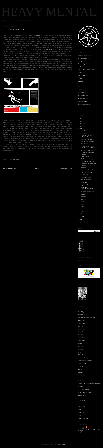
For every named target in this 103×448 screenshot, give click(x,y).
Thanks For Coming (83, 418)
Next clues (80, 369)
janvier (83, 216)
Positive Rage (81, 381)
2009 (81, 128)
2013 (81, 118)
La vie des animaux (82, 58)
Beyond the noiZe (82, 314)
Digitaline (80, 81)
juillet (82, 201)
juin (82, 204)
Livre (79, 110)
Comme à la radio (82, 101)
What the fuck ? (82, 75)
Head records (49, 49)
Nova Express (81, 375)
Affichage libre (81, 98)
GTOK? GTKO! (82, 343)
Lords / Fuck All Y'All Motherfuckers (86, 136)
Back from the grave (83, 95)
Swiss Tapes (81, 412)
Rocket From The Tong (83, 398)
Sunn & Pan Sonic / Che (87, 150)
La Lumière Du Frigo (83, 357)
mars (82, 211)
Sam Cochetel (81, 401)
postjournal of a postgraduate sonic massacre (89, 383)
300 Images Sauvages (86, 177)
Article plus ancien (65, 169)
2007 (81, 222)
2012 (81, 121)
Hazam (89, 427)
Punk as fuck (81, 87)
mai (82, 206)
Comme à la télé (82, 89)
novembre (83, 133)
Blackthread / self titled (86, 167)
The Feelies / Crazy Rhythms (88, 159)
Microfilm (39, 35)
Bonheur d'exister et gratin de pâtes (86, 317)
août (82, 199)
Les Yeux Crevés (82, 363)
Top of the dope (82, 64)
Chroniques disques (14, 159)
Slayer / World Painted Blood (88, 170)
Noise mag (80, 372)
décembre (83, 130)
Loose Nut (80, 366)
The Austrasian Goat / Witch (88, 161)
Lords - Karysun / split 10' (87, 139)
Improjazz (80, 349)
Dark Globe (81, 326)
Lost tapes (80, 84)
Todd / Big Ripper (85, 144)
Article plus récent (9, 169)
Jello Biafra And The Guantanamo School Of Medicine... (87, 181)
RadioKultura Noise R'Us (84, 389)
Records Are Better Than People (86, 392)
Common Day (81, 323)
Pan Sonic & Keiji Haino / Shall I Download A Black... (88, 147)
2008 (81, 219)
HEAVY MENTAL (48, 12)
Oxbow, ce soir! (85, 156)
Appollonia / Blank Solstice (87, 185)
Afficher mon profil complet (93, 429)
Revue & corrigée (82, 395)
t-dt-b (79, 415)
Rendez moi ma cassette (84, 104)
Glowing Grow (81, 337)
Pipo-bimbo (81, 92)
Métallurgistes (81, 66)
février (83, 214)
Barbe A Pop (81, 312)
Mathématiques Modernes (87, 141)
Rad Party (80, 386)
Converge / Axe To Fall (86, 172)
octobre (83, 194)
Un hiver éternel (85, 174)
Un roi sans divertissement (87, 191)
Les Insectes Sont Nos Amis (85, 360)
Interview (80, 107)
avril (82, 209)
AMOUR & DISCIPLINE (84, 309)
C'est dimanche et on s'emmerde (86, 69)
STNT (79, 409)
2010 (81, 126)
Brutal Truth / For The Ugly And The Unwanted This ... (88, 188)
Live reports (81, 61)
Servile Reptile (81, 406)
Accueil (37, 169)
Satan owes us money (83, 403)
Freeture (80, 78)
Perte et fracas (81, 378)
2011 (81, 123)
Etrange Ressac (81, 332)
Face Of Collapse (82, 335)
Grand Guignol (81, 340)
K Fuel (79, 352)
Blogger (62, 444)
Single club (80, 72)
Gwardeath (80, 346)
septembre (84, 196)
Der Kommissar (82, 329)
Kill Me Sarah (81, 355)
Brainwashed (81, 320)
